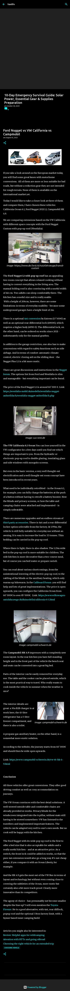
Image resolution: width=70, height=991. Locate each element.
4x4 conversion (32, 318)
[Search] (66, 4)
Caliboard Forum (42, 582)
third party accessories (15, 522)
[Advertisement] (35, 69)
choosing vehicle (11, 948)
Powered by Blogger (35, 987)
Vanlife (11, 4)
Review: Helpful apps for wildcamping (24, 935)
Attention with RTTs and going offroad (24, 939)
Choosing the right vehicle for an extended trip (28, 943)
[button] (4, 143)
